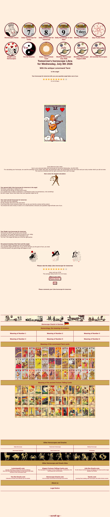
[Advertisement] (55, 12)
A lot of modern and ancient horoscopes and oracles (55, 476)
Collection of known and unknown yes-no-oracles (18, 476)
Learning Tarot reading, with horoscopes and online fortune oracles (92, 476)
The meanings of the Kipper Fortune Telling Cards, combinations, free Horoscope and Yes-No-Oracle (55, 469)
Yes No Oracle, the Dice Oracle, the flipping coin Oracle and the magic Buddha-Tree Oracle (92, 469)
